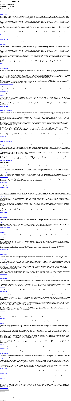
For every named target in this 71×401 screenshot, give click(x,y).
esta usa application (3, 291)
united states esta (3, 126)
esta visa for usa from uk (4, 106)
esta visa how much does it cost (5, 19)
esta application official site (4, 4)
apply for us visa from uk (4, 182)
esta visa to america (3, 212)
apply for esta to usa (3, 373)
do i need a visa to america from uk (6, 196)
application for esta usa (4, 100)
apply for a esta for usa (4, 39)
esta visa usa (2, 95)
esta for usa (2, 323)
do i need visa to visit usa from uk (5, 222)
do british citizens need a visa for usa (6, 150)
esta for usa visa (2, 318)
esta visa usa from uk (3, 14)
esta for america (2, 63)
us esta (1, 34)
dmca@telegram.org (19, 399)
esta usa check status (3, 278)
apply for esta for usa (3, 136)
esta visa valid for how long (4, 339)
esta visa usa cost (3, 115)
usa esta (1, 328)
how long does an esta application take (6, 84)
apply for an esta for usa (4, 91)
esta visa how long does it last (5, 227)
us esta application (3, 44)
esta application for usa (4, 232)
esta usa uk (2, 237)
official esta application (4, 68)
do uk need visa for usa (4, 177)
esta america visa (3, 145)
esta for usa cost (2, 29)
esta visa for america (3, 131)
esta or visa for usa (3, 167)
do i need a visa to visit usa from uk (6, 110)
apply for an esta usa (3, 274)
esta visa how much (3, 333)
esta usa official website (4, 172)
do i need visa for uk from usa (5, 264)
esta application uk (3, 73)
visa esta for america (3, 217)
